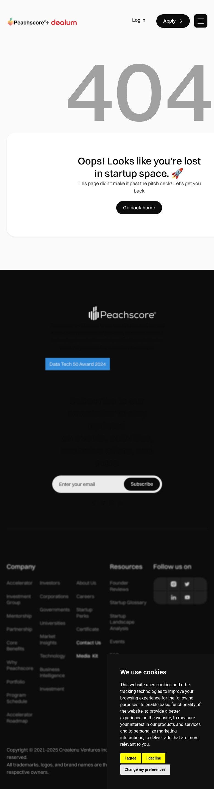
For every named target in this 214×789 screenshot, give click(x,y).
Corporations (54, 596)
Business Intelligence (52, 672)
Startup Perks (84, 613)
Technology (52, 656)
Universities (52, 623)
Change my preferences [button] (145, 769)
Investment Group (19, 599)
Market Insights (48, 639)
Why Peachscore (20, 665)
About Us (86, 583)
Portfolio (16, 682)
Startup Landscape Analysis (122, 622)
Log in (138, 20)
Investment (52, 689)
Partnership (19, 629)
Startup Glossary (128, 602)
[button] (200, 21)
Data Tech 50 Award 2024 (77, 364)
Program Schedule (17, 698)
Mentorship (19, 616)
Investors (50, 583)
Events (117, 642)
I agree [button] (131, 758)
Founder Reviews (119, 586)
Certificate (87, 629)
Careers (85, 596)
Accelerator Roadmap (20, 718)
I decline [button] (153, 758)
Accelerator (20, 583)
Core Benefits (15, 646)
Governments (55, 610)
